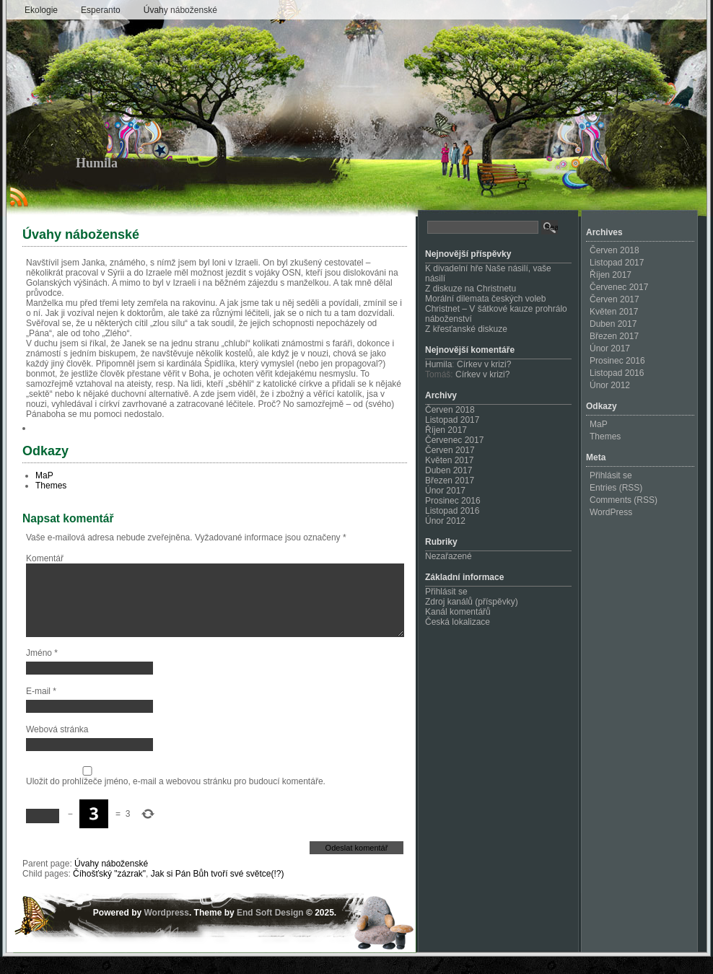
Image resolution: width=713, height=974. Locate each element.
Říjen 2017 (446, 430)
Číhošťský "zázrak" (109, 891)
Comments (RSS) (623, 500)
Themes (50, 486)
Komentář (45, 558)
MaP (44, 475)
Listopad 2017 (452, 420)
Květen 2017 (449, 460)
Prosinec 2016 (453, 501)
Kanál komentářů (458, 612)
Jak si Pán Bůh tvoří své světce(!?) (217, 891)
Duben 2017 (448, 470)
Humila (97, 163)
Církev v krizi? (484, 364)
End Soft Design (270, 930)
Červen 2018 (450, 410)
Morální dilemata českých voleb (485, 299)
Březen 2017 (449, 480)
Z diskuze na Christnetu (470, 289)
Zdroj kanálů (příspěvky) (471, 602)
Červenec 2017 (454, 440)
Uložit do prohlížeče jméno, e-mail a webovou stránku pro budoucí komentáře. (175, 799)
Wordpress (166, 930)
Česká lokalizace (457, 622)
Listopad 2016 (452, 511)
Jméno (42, 670)
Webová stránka (57, 747)
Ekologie (41, 10)
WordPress (611, 512)
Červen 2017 (450, 450)
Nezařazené (448, 556)
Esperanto (101, 10)
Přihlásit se (446, 592)
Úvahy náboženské (180, 10)
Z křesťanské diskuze (466, 329)
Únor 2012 (445, 521)
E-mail (41, 708)
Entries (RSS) (616, 488)
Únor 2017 (445, 491)
